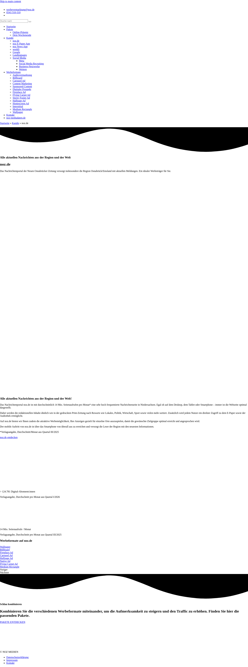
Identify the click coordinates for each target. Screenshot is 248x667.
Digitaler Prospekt (22, 89)
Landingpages (20, 55)
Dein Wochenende (22, 35)
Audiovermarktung (22, 75)
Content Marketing (22, 83)
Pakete (9, 29)
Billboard (17, 78)
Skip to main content (10, 1)
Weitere (23, 69)
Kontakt (10, 115)
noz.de (16, 40)
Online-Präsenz (20, 32)
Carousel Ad (19, 80)
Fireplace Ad (19, 92)
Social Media (19, 58)
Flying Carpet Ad (21, 95)
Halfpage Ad (19, 100)
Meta (21, 60)
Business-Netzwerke (29, 66)
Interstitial (18, 106)
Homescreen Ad (21, 103)
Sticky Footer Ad (21, 97)
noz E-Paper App (21, 43)
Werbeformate (13, 72)
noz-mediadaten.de (15, 117)
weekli (16, 49)
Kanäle (9, 38)
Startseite (11, 26)
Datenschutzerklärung (17, 657)
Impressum (12, 660)
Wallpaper (18, 112)
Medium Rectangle (22, 109)
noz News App (20, 46)
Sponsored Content (22, 86)
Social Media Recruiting (31, 63)
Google (16, 52)
